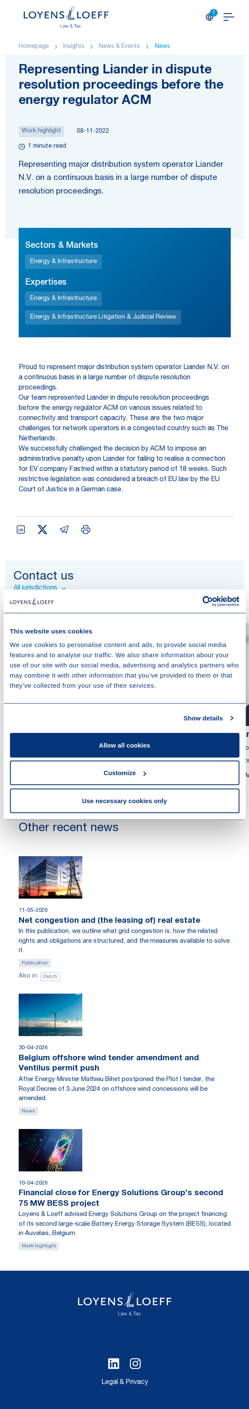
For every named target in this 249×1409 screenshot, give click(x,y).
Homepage (34, 47)
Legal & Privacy (124, 1382)
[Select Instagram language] (135, 1363)
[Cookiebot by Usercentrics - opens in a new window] (202, 601)
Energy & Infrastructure (63, 261)
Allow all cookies (124, 744)
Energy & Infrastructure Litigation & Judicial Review (103, 317)
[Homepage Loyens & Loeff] (66, 17)
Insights (73, 47)
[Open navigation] (229, 17)
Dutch (50, 976)
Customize (125, 772)
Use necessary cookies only (124, 800)
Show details (203, 718)
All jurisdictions (40, 588)
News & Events (119, 47)
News (162, 47)
